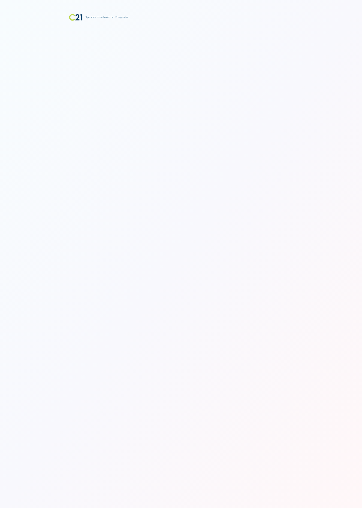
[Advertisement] (181, 50)
